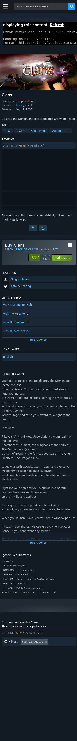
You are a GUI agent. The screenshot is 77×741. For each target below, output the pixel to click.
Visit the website (16, 316)
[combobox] (41, 6)
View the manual (16, 324)
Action (56, 133)
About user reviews (12, 628)
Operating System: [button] (16, 662)
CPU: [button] (40, 662)
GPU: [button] (54, 662)
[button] (39, 148)
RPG (7, 133)
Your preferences (36, 628)
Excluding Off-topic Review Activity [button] (27, 650)
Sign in (6, 217)
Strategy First (23, 107)
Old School (38, 133)
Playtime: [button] (10, 656)
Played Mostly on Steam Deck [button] (44, 656)
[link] (40, 260)
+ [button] (68, 133)
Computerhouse (25, 103)
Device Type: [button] (12, 668)
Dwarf (21, 133)
